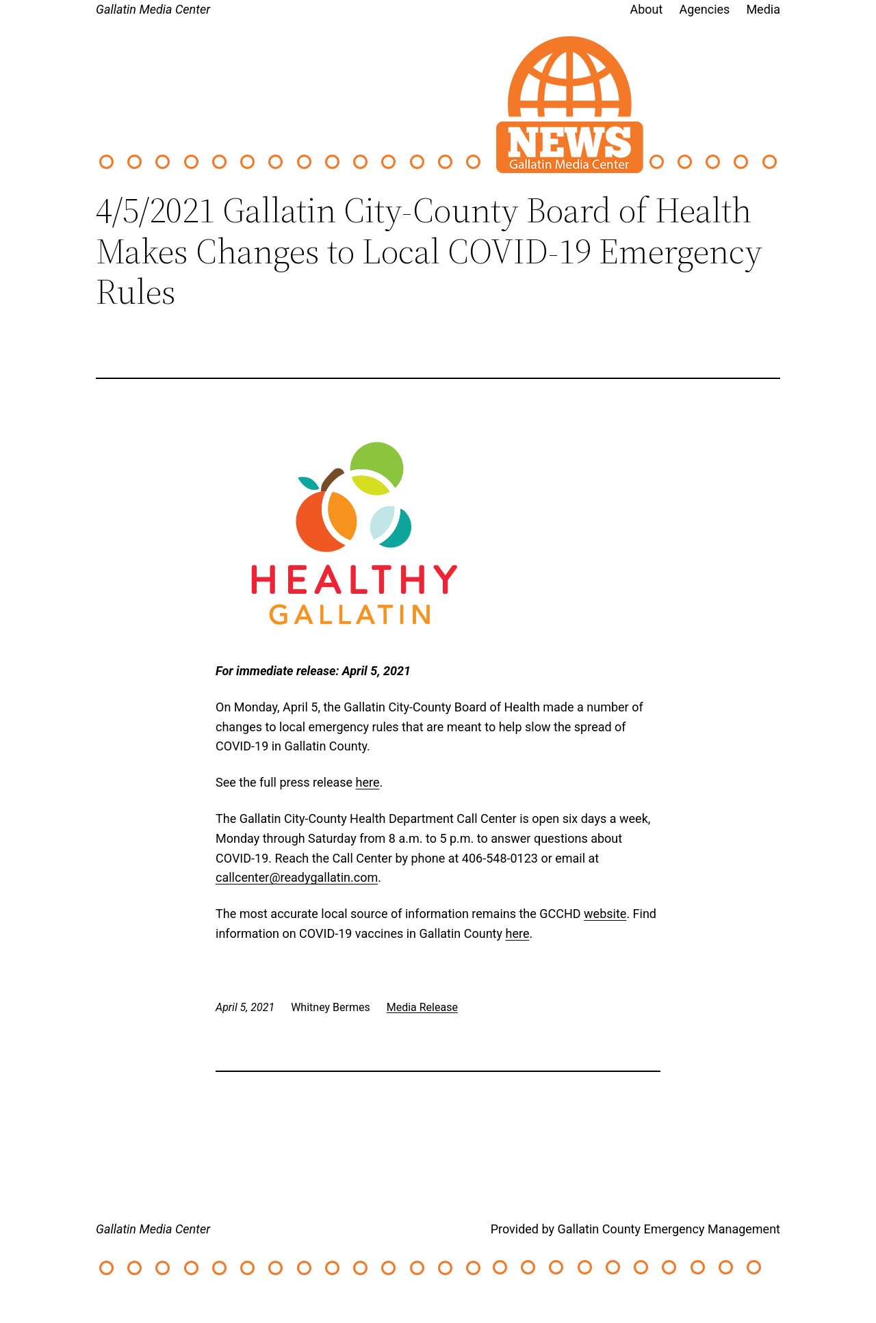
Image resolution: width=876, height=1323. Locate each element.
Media (763, 9)
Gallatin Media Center (153, 9)
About (646, 9)
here (368, 782)
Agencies (704, 9)
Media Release (422, 1007)
